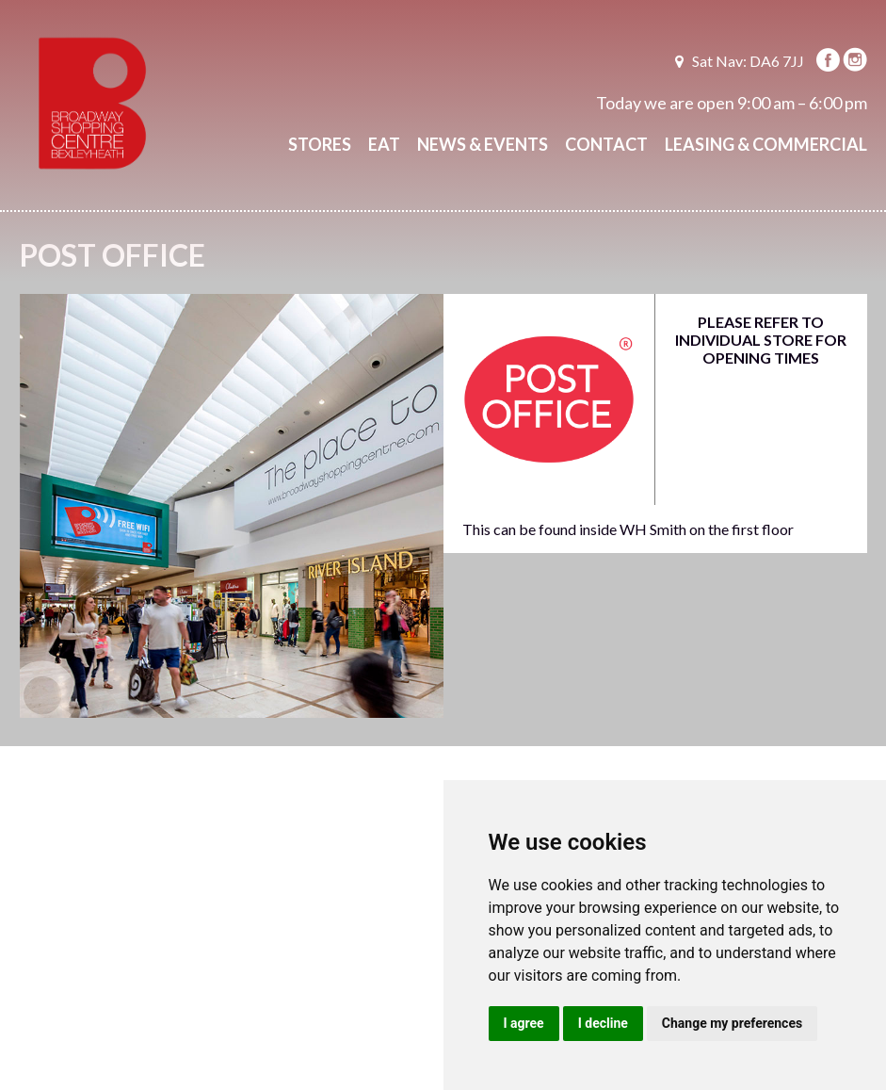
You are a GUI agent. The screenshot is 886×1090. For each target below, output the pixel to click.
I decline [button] (603, 1023)
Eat (384, 144)
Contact (606, 144)
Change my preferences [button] (732, 1023)
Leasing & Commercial (766, 144)
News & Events (482, 144)
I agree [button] (524, 1023)
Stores (319, 144)
